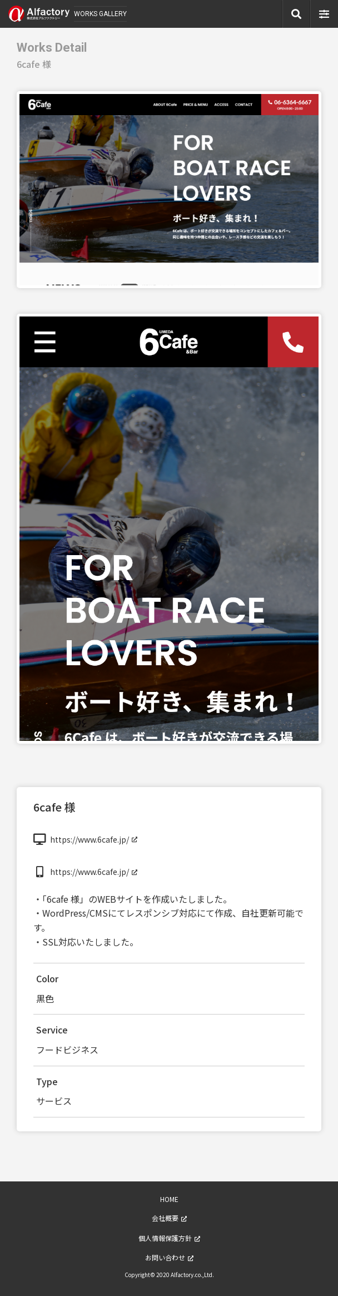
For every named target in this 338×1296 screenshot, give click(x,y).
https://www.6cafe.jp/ (89, 839)
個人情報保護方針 (165, 1238)
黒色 (45, 998)
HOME (169, 1199)
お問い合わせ (165, 1257)
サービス (54, 1100)
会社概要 (165, 1218)
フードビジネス (67, 1049)
